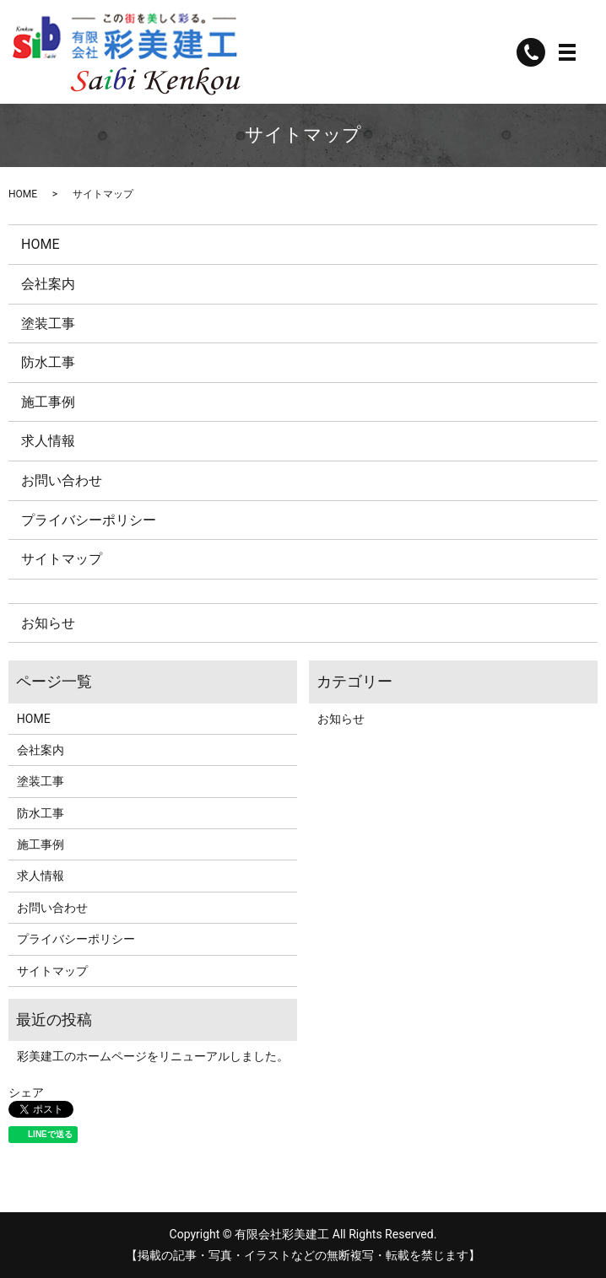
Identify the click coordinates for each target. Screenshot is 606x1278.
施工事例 (48, 402)
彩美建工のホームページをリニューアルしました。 (153, 1056)
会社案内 (48, 284)
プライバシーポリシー (88, 520)
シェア (26, 1092)
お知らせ (48, 623)
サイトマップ (61, 559)
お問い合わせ (61, 480)
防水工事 (48, 362)
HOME (22, 194)
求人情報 (48, 441)
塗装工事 (48, 323)
